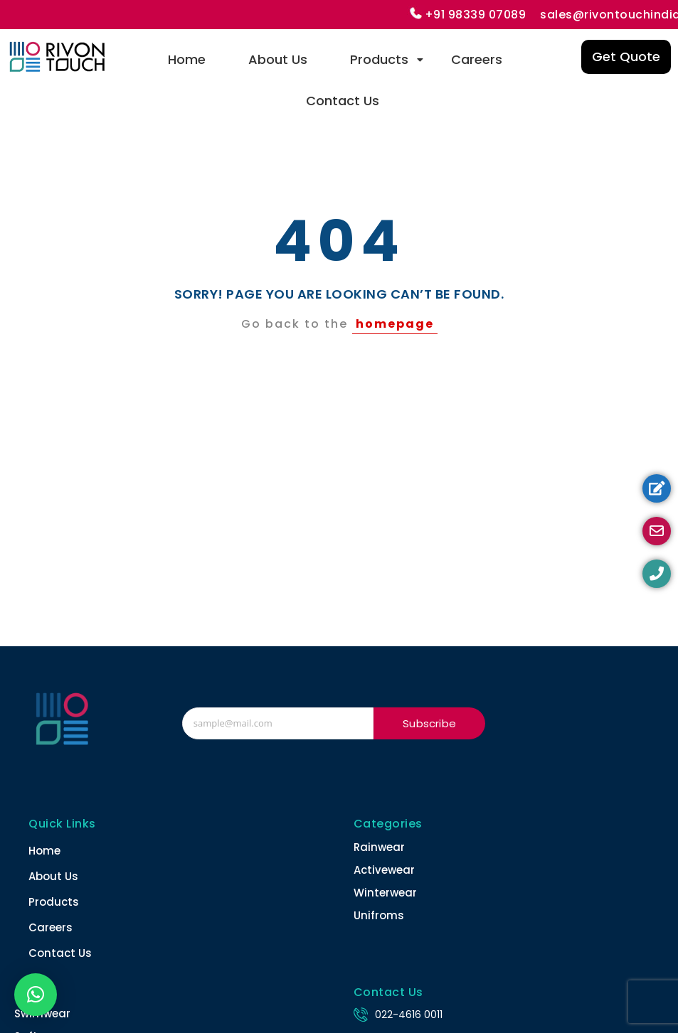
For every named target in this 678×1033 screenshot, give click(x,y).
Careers (476, 59)
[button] (35, 994)
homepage (395, 324)
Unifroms (379, 915)
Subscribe (429, 723)
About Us (277, 59)
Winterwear (385, 892)
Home (187, 59)
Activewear (384, 869)
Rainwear (379, 847)
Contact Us (342, 100)
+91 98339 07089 (475, 14)
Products (386, 59)
